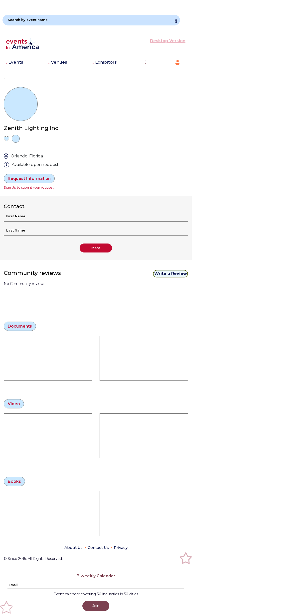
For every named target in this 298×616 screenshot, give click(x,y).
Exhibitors (106, 62)
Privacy (121, 547)
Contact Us (98, 547)
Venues (59, 62)
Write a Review (170, 273)
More (95, 248)
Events (15, 62)
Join (95, 606)
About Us (73, 547)
